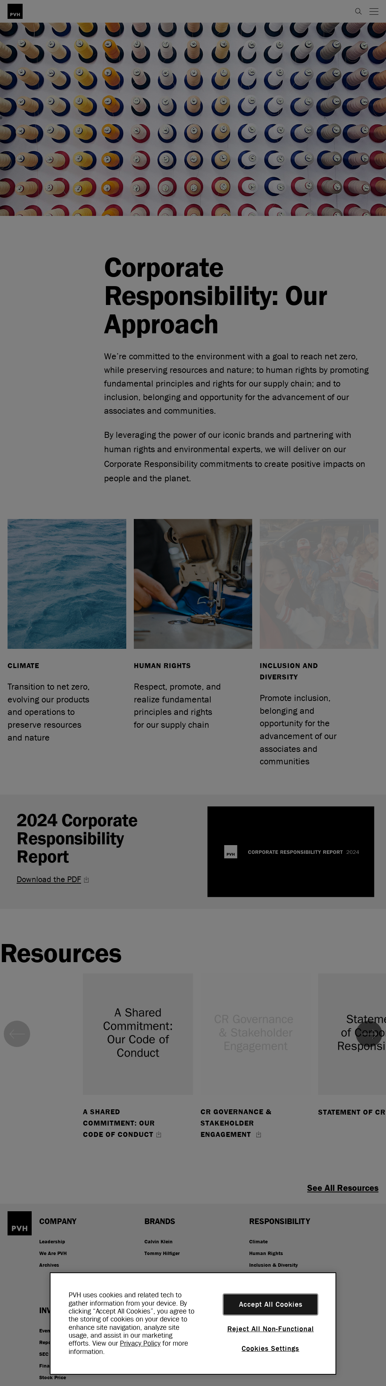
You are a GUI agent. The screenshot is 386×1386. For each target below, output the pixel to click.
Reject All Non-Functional (270, 1329)
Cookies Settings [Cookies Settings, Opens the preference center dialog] (270, 1348)
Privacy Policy (140, 1343)
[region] (193, 1323)
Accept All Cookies (271, 1304)
